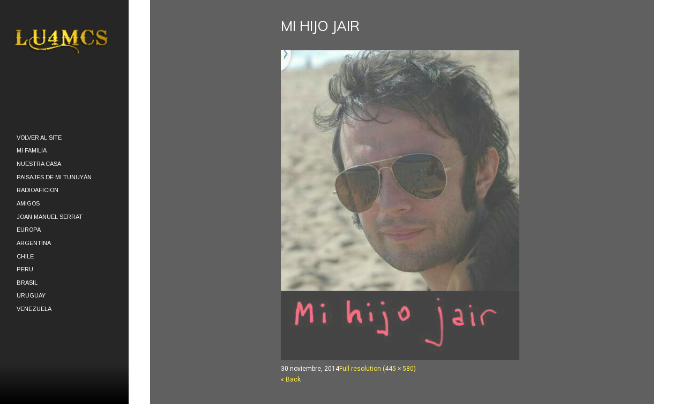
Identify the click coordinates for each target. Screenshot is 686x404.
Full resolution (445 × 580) (377, 368)
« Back (291, 379)
